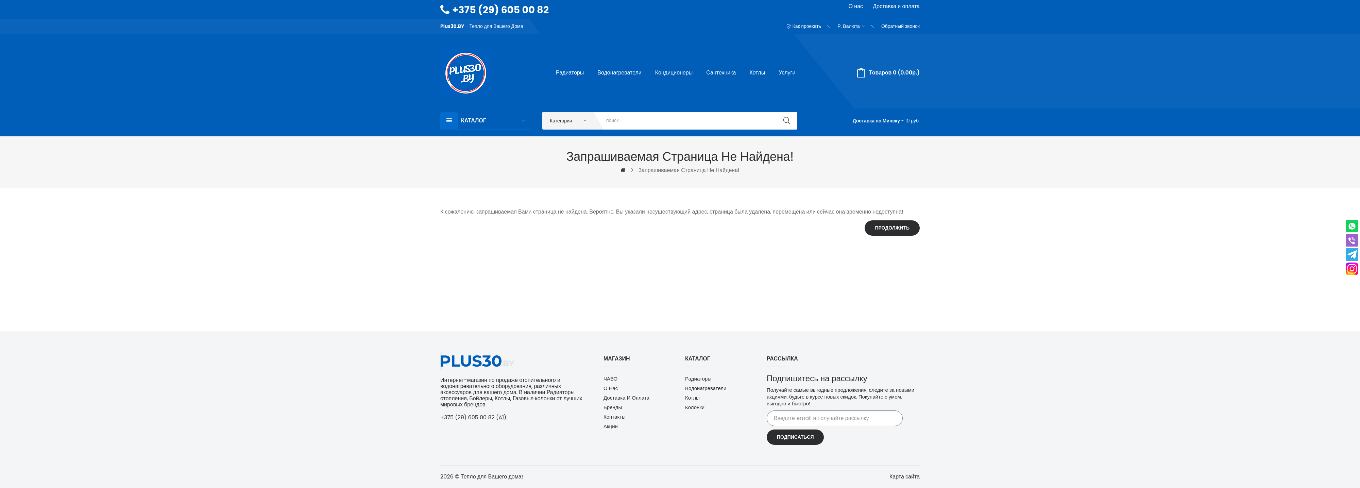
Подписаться (795, 437)
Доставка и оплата (896, 6)
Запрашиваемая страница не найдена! (688, 170)
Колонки (694, 407)
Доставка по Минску (876, 120)
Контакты (615, 416)
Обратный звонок (900, 26)
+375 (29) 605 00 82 (500, 10)
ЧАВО (610, 378)
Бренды (613, 407)
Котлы (692, 397)
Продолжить (892, 227)
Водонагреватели (705, 388)
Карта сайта (904, 477)
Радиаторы (698, 378)
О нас (856, 6)
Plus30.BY (452, 26)
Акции (611, 426)
